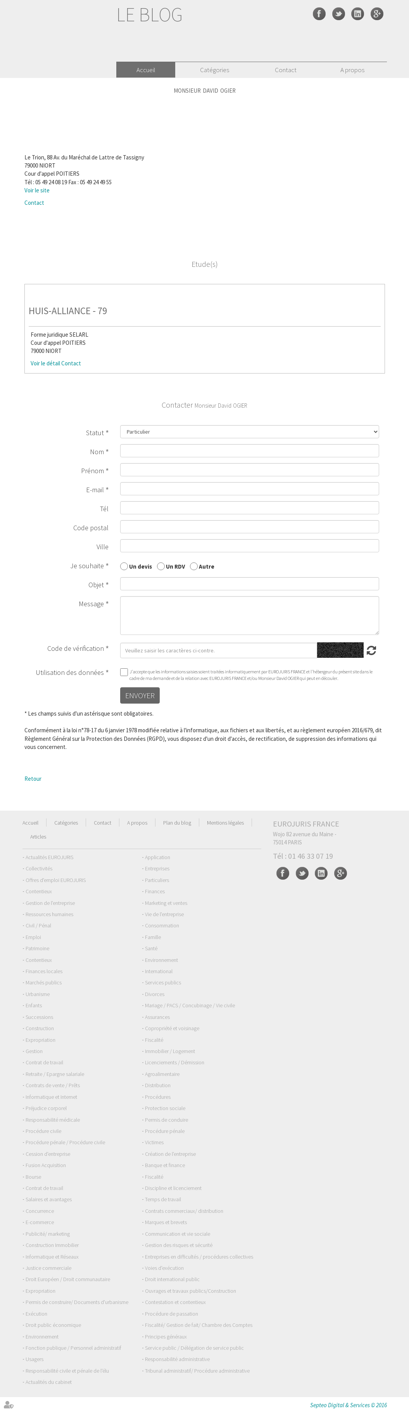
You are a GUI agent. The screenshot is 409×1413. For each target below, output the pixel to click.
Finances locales (44, 971)
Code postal (91, 527)
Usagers (34, 1359)
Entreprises (157, 868)
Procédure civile (43, 1131)
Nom (97, 451)
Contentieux (39, 891)
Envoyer (140, 695)
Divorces (154, 994)
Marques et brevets (166, 1222)
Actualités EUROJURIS (49, 857)
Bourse (33, 1176)
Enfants (34, 1005)
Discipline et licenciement (173, 1188)
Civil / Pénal (38, 925)
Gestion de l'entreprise (50, 902)
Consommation (162, 925)
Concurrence (40, 1210)
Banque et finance (165, 1165)
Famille (153, 937)
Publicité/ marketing (48, 1233)
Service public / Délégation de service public (194, 1347)
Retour (32, 778)
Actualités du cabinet (49, 1381)
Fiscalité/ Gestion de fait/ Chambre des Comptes (198, 1324)
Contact (286, 70)
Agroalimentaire (162, 1074)
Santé (151, 948)
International (159, 971)
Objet (96, 584)
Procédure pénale (165, 1131)
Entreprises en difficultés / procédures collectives (199, 1256)
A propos (352, 70)
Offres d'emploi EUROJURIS (56, 880)
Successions (39, 1016)
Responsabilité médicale (53, 1119)
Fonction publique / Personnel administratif (73, 1347)
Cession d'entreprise (48, 1153)
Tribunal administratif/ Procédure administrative (197, 1370)
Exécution (36, 1313)
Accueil (145, 70)
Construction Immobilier (52, 1245)
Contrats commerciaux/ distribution (184, 1210)
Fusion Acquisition (46, 1165)
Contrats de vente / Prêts (53, 1085)
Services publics (163, 982)
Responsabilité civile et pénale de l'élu (67, 1370)
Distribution (158, 1085)
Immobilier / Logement (170, 1051)
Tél (104, 508)
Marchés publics (44, 982)
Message (91, 603)
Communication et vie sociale (177, 1233)
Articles (38, 836)
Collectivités (39, 868)
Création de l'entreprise (170, 1153)
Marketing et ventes (166, 902)
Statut (95, 432)
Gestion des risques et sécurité (178, 1245)
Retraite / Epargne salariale (55, 1074)
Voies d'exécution (164, 1267)
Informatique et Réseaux (52, 1256)
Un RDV (175, 566)
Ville (103, 546)
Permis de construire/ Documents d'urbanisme (77, 1302)
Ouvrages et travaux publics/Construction (190, 1290)
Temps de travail (163, 1199)
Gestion (34, 1051)
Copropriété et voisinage (172, 1028)
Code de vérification (75, 648)
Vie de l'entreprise (164, 914)
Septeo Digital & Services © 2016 (348, 1405)
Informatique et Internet (51, 1096)
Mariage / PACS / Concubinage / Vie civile (190, 1005)
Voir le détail (45, 363)
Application (157, 857)
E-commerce (40, 1222)
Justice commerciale (48, 1267)
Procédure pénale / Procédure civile (65, 1142)
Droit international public (172, 1279)
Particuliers (157, 880)
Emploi (33, 937)
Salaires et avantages (49, 1199)
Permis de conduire (166, 1119)
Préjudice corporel (46, 1108)
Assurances (157, 1016)
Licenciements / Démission (174, 1062)
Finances (155, 891)
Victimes (154, 1142)
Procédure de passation (171, 1313)
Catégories (214, 70)
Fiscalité (154, 1039)
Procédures (158, 1096)
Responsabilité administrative (177, 1359)
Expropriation (40, 1039)
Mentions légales (225, 822)
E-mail (95, 489)
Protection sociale (165, 1108)
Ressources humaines (49, 914)
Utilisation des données (70, 672)
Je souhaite (87, 565)
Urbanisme (38, 994)
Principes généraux (166, 1336)
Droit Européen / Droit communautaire (68, 1279)
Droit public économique (53, 1324)
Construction (40, 1028)
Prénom (92, 470)
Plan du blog (177, 822)
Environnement (161, 959)
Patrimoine (37, 948)
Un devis (140, 566)
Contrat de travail (44, 1062)
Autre (206, 566)
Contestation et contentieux (175, 1302)
